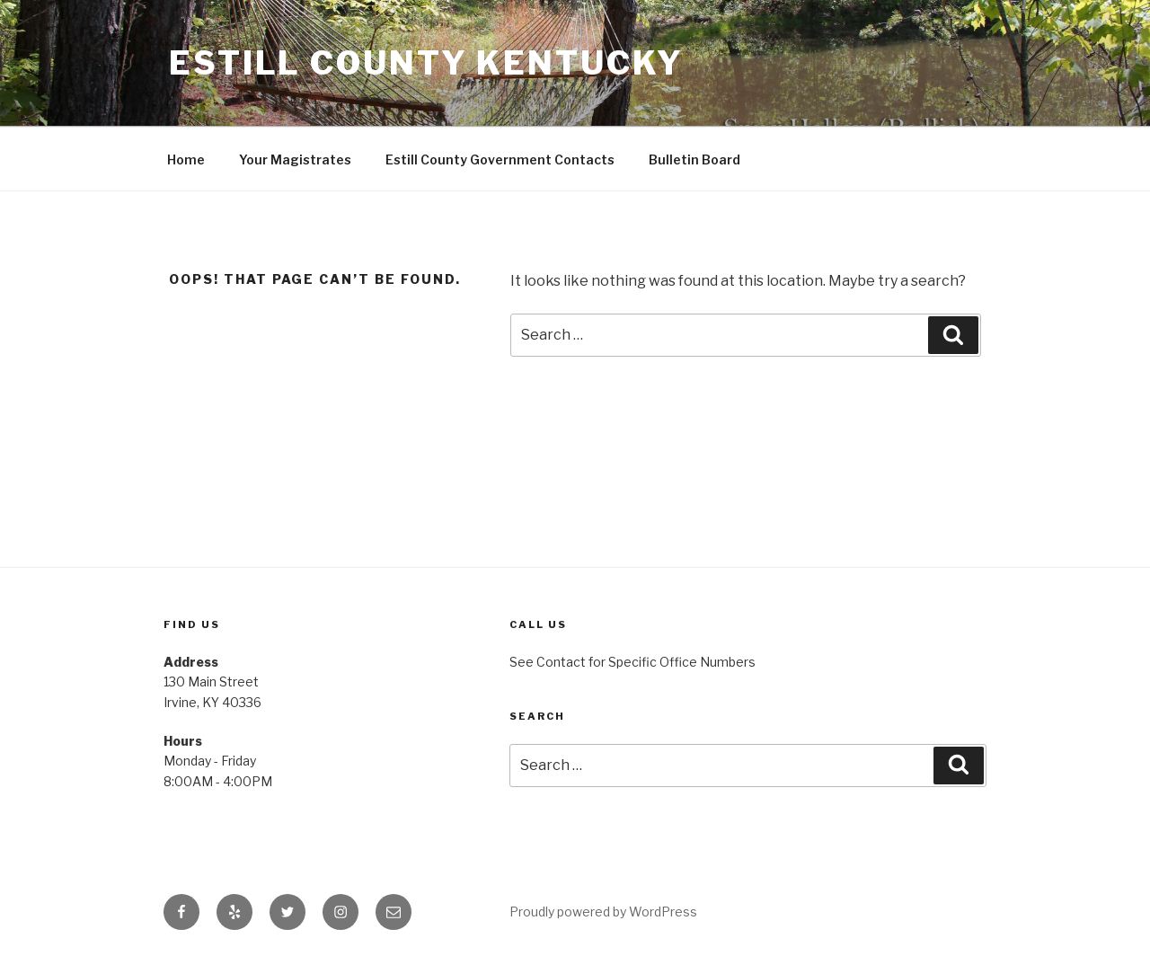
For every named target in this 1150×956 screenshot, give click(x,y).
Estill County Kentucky (426, 63)
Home (186, 159)
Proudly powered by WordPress (603, 911)
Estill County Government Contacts (500, 159)
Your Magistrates (295, 159)
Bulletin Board (694, 159)
